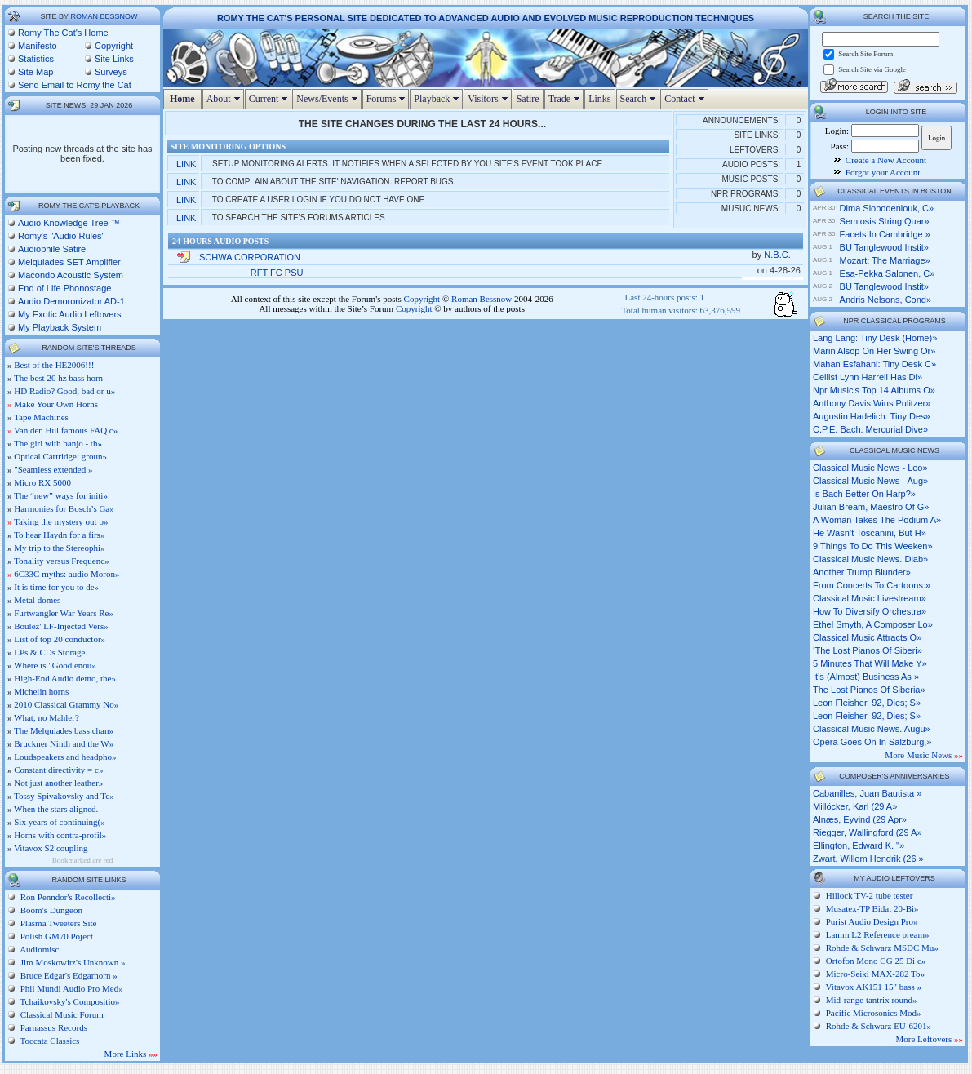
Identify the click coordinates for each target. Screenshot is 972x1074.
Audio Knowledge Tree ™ (69, 223)
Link (186, 164)
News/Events (328, 98)
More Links (131, 1053)
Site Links (114, 59)
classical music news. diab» (870, 559)
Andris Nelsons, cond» (886, 299)
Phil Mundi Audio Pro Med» (70, 988)
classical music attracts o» (867, 637)
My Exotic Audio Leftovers (70, 314)
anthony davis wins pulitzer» (871, 403)
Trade (566, 98)
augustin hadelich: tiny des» (871, 416)
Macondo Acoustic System (70, 275)
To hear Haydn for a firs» (59, 534)
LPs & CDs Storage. (50, 652)
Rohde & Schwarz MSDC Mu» (882, 947)
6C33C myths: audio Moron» (66, 574)
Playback (438, 98)
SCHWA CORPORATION (249, 257)
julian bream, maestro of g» (871, 507)
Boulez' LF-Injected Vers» (61, 626)
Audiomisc (38, 949)
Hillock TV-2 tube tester (869, 895)
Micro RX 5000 (42, 482)
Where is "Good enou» (55, 665)
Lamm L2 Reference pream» (878, 934)
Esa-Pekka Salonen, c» (887, 273)
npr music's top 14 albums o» (874, 390)
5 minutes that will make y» (870, 663)
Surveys (111, 72)
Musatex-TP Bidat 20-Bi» (872, 908)
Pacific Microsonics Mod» (873, 1013)
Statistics (36, 59)
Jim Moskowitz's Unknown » (72, 962)
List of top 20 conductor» (59, 639)
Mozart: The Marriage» (885, 260)
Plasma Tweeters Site (57, 923)
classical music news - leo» (870, 468)
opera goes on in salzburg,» (872, 742)
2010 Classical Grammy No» (66, 704)
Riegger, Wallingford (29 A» (867, 832)
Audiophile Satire (52, 249)
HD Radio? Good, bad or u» (64, 391)
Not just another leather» (58, 783)
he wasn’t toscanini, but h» (869, 533)
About (225, 98)
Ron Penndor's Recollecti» (67, 897)
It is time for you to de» (56, 587)
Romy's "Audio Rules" (61, 236)
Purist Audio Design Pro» (872, 921)
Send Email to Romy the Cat (74, 85)
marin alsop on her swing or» (874, 351)
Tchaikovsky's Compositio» (68, 1001)
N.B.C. (778, 255)
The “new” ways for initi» (61, 495)
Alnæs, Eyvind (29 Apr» (860, 819)
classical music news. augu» (871, 729)
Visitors (489, 98)
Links (599, 98)
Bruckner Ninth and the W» (63, 743)
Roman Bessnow (103, 16)
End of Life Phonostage (64, 288)
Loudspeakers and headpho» (65, 756)
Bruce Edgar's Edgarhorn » (68, 975)
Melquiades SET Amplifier (69, 262)
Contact (686, 98)
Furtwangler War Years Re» (63, 613)
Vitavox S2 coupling (50, 848)
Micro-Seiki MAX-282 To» (875, 974)
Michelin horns (41, 691)
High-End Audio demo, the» (65, 678)
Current (270, 98)
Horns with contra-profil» (60, 835)
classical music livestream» (869, 598)
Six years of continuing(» (59, 822)
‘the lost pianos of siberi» (867, 650)
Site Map (35, 72)
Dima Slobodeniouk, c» (887, 208)
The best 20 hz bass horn (58, 378)
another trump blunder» (862, 572)
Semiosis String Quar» (885, 221)
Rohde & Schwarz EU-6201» (878, 1026)
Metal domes (37, 600)
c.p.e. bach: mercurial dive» (870, 429)
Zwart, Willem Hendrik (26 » (868, 858)
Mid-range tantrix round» (871, 1000)
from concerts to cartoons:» (871, 585)
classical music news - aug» (870, 481)
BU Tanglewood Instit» (884, 247)
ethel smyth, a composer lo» (873, 624)
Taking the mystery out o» (61, 521)
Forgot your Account (883, 172)
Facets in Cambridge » (885, 234)
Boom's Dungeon (50, 910)
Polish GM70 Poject (55, 936)
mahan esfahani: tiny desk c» (874, 364)
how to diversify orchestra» (869, 611)
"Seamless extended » (53, 469)
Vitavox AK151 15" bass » (874, 987)
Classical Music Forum (61, 1014)
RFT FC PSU (277, 272)
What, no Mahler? (46, 717)
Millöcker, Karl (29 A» (855, 806)
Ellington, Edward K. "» (858, 845)
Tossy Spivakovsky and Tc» (64, 796)
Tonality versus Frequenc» (61, 561)
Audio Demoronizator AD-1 (71, 301)
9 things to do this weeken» (873, 546)
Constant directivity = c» (58, 769)
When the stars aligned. (56, 809)
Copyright (114, 46)
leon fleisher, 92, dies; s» (867, 703)
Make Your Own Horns (56, 404)
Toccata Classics (48, 1040)
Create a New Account (886, 160)
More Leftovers (929, 1039)
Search (640, 98)
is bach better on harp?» (864, 494)
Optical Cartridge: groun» (60, 456)
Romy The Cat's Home (63, 33)
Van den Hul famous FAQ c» (66, 430)
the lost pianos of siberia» (869, 690)
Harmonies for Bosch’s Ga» (64, 508)
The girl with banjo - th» (58, 443)
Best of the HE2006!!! (54, 365)
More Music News (924, 755)
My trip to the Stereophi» (59, 548)
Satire (528, 98)
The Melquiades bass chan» (63, 730)
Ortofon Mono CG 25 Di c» (876, 960)
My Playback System (59, 327)
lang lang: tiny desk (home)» (875, 338)
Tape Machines (41, 417)
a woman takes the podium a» (877, 520)
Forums (388, 98)
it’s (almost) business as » (866, 676)
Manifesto (37, 46)
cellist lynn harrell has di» (867, 377)
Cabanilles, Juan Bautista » (867, 793)
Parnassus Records (52, 1027)
